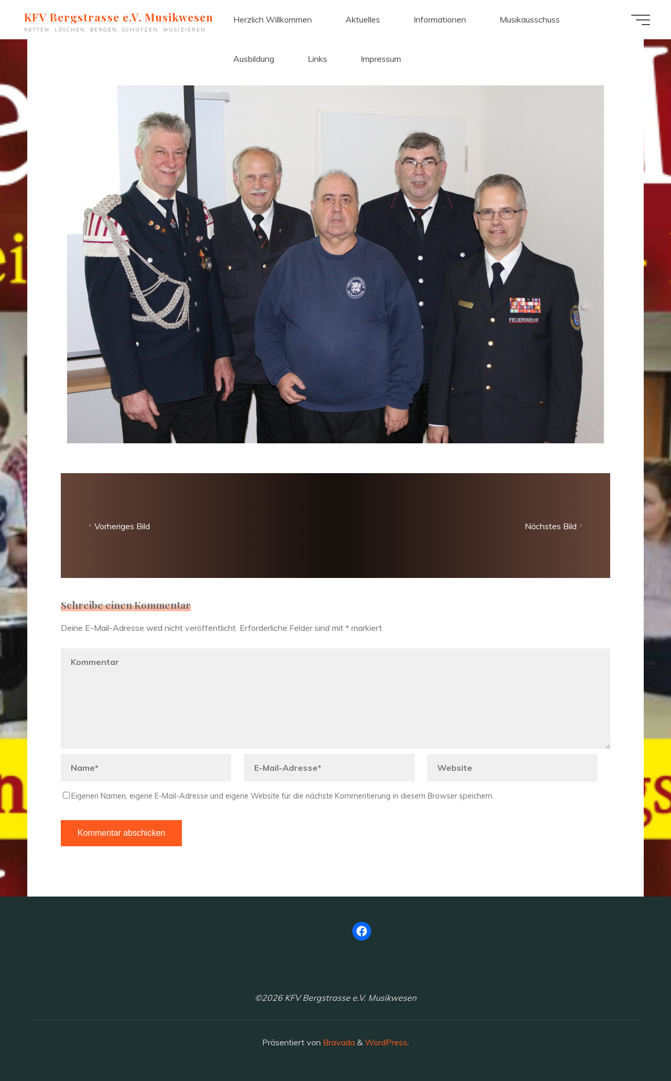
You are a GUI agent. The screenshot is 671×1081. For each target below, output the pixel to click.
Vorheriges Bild (118, 525)
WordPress (386, 1042)
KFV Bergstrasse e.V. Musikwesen (118, 16)
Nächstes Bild (555, 525)
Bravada (338, 1042)
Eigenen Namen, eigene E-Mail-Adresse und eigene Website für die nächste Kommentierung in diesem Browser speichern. (278, 796)
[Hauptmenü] (640, 20)
